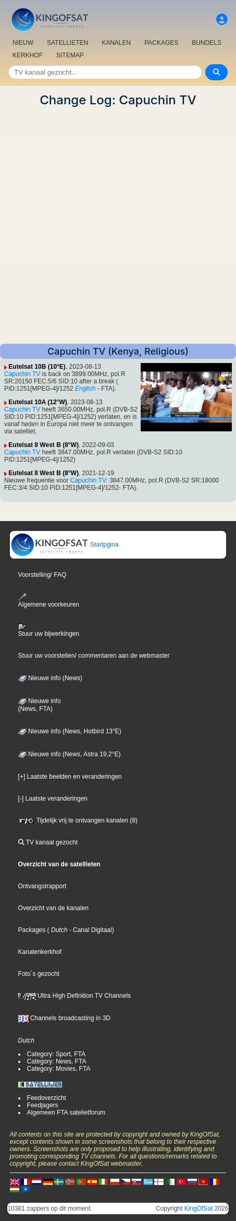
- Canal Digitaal (89, 930)
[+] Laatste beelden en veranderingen (70, 776)
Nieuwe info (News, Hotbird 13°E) (69, 731)
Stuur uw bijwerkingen (48, 630)
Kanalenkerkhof (39, 952)
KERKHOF (28, 55)
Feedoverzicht (46, 1098)
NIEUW (23, 42)
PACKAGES (161, 42)
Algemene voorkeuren (48, 600)
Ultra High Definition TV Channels (74, 995)
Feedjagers (42, 1105)
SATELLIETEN (67, 42)
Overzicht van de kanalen (53, 908)
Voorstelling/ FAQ (42, 574)
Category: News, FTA (56, 1061)
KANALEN (116, 42)
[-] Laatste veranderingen (53, 798)
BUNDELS (206, 42)
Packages (32, 930)
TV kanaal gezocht (48, 842)
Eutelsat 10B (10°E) (37, 366)
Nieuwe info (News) (50, 678)
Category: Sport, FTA (56, 1054)
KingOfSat (198, 1208)
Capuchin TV (22, 374)
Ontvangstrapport (42, 886)
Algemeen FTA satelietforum (66, 1112)
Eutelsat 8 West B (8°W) (43, 445)
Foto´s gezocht (38, 973)
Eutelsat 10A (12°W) (37, 402)
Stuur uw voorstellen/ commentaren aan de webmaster (94, 655)
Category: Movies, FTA (59, 1068)
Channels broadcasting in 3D (64, 1018)
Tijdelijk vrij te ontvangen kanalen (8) (78, 820)
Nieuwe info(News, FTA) (39, 705)
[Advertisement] (118, 225)
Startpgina (64, 544)
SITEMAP (70, 55)
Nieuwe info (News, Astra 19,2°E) (69, 754)
